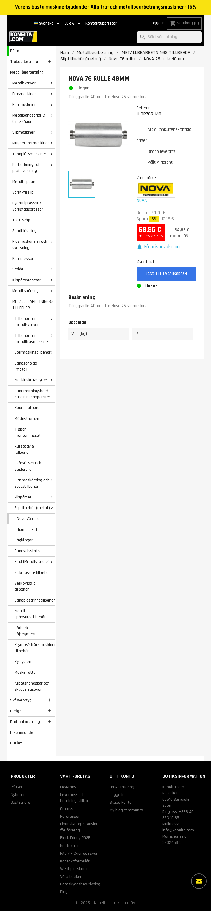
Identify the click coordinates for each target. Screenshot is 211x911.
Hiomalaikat (27, 529)
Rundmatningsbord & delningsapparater (32, 394)
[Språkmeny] (47, 23)
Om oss (66, 808)
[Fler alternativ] (199, 881)
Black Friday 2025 (75, 838)
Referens (144, 108)
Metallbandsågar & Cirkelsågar (28, 118)
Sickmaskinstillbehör (32, 572)
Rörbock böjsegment (25, 631)
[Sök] (169, 37)
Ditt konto (122, 776)
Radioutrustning (25, 721)
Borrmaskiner (24, 104)
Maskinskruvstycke (31, 380)
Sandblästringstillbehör (35, 600)
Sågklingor (24, 540)
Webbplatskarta (74, 868)
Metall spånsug (25, 291)
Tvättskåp (21, 220)
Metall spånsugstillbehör (30, 614)
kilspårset (23, 497)
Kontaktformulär (75, 861)
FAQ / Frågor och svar (79, 853)
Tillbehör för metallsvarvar (27, 322)
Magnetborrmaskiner (30, 143)
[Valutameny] (73, 23)
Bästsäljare (20, 802)
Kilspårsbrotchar (26, 280)
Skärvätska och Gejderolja (28, 466)
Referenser (70, 816)
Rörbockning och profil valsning (26, 168)
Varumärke (146, 177)
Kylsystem (24, 661)
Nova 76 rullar (29, 518)
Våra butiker (71, 876)
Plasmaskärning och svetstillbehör (32, 483)
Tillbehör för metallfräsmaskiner (32, 339)
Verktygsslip (23, 192)
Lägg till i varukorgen (166, 274)
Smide (17, 269)
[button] (158, 247)
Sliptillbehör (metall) (32, 508)
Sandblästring (24, 230)
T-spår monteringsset (28, 432)
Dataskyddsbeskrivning (80, 884)
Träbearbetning (24, 61)
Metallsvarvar (24, 83)
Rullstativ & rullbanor (24, 449)
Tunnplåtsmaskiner (29, 154)
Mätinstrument (28, 418)
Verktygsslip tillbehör (25, 586)
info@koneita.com (178, 830)
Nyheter (18, 794)
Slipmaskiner (23, 132)
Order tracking (122, 787)
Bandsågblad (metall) (26, 366)
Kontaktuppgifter (101, 23)
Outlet (16, 743)
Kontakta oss (72, 845)
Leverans (68, 787)
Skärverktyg (21, 700)
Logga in (157, 23)
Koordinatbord (27, 407)
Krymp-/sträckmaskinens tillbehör (35, 648)
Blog (64, 892)
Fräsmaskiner (24, 94)
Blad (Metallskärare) (32, 561)
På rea (15, 50)
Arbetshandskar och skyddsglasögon (32, 686)
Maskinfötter (26, 672)
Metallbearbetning (27, 72)
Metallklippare (24, 181)
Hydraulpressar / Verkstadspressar (27, 206)
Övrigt (15, 711)
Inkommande (21, 732)
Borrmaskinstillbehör (33, 352)
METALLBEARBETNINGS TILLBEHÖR (31, 305)
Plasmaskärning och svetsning (29, 244)
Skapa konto (121, 802)
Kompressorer (24, 258)
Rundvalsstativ (27, 551)
